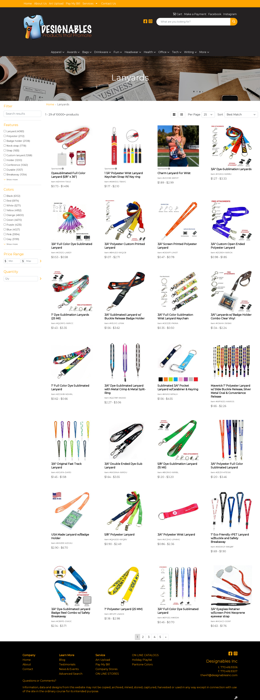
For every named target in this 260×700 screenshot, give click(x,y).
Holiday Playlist (142, 659)
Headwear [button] (131, 52)
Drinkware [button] (101, 52)
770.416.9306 (229, 667)
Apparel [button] (56, 52)
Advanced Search (70, 673)
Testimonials (67, 664)
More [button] (202, 52)
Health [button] (148, 52)
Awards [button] (72, 52)
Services (88, 3)
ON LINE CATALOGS (145, 655)
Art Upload (56, 3)
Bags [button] (85, 52)
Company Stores (106, 669)
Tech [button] (175, 52)
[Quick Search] (193, 22)
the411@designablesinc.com (218, 675)
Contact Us (108, 3)
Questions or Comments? (39, 680)
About (27, 664)
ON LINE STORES (107, 673)
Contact (28, 669)
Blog (62, 659)
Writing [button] (189, 52)
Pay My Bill (73, 3)
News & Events (69, 669)
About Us (40, 3)
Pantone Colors (142, 664)
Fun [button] (116, 52)
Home (28, 3)
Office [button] (162, 52)
